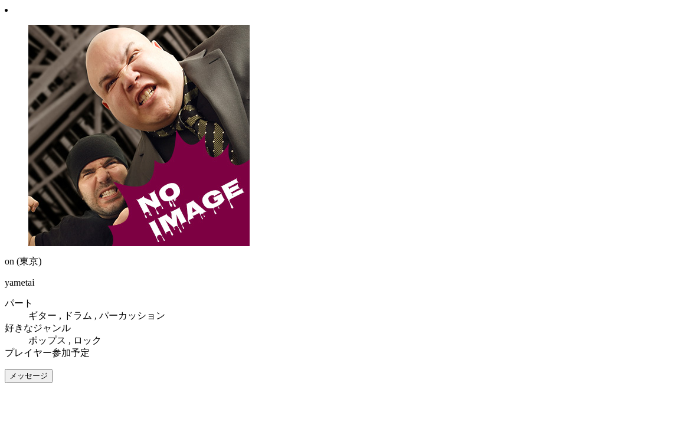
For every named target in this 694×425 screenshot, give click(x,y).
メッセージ (28, 375)
